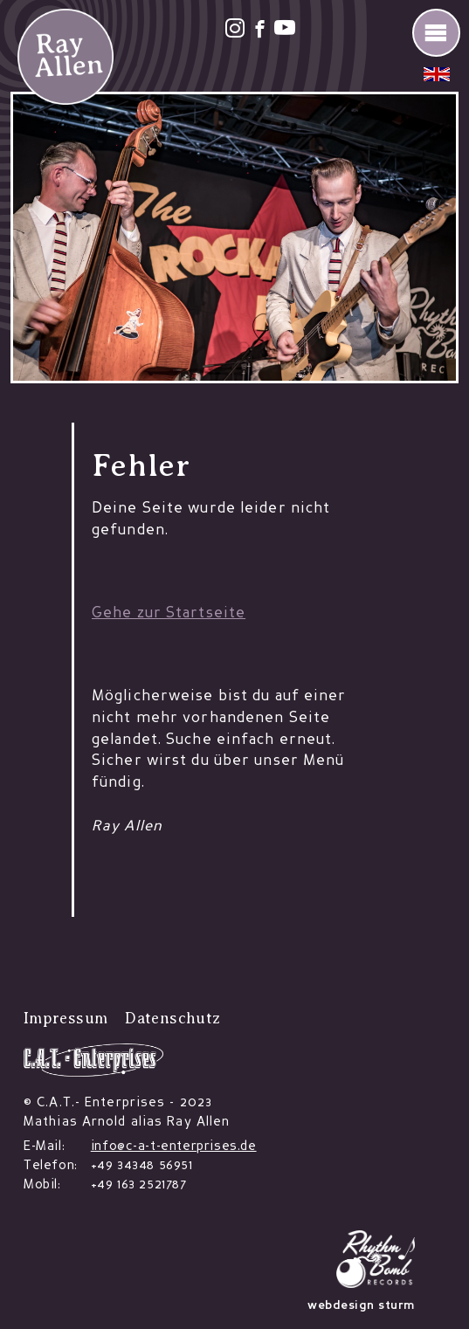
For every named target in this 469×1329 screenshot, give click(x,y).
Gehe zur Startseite (168, 614)
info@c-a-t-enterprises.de (174, 1146)
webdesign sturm (361, 1306)
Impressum (65, 1018)
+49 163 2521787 (139, 1185)
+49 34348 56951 (142, 1166)
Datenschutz (172, 1018)
